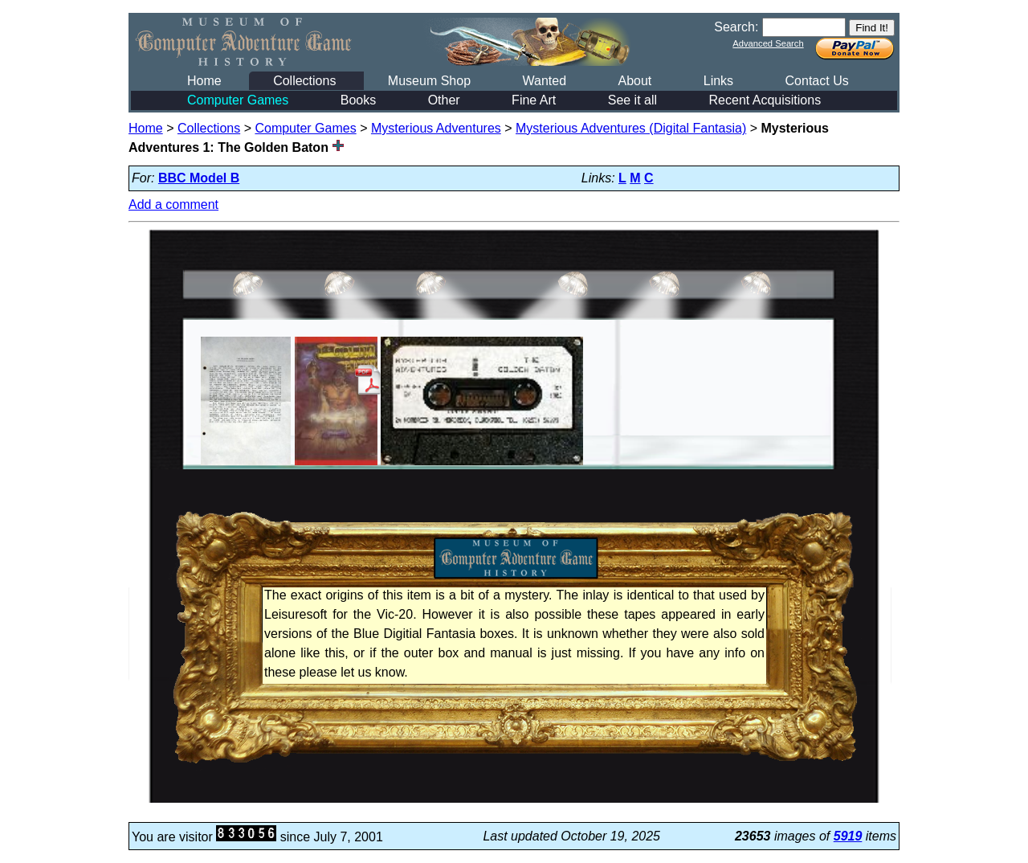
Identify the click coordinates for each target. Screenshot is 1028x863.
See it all (632, 100)
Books (358, 100)
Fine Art (534, 100)
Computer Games (237, 100)
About (634, 81)
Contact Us (817, 81)
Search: (736, 27)
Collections (304, 81)
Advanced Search (767, 43)
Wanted (544, 81)
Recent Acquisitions (765, 100)
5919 (848, 836)
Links (718, 81)
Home (204, 81)
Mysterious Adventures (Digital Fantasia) (631, 128)
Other (444, 100)
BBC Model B (198, 178)
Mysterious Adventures (436, 128)
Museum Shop (429, 81)
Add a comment (173, 204)
